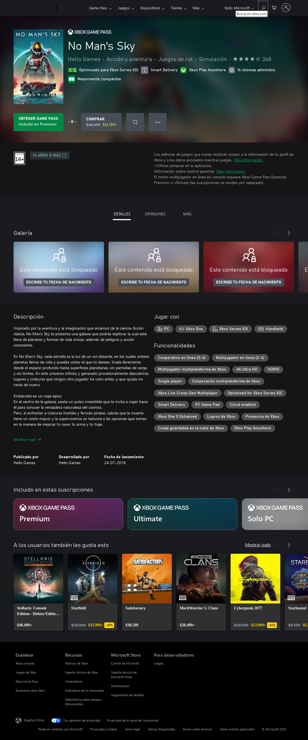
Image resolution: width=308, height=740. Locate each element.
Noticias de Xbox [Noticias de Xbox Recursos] (76, 663)
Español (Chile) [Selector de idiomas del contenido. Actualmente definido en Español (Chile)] (34, 720)
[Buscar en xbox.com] (263, 7)
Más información (248, 160)
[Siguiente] (288, 233)
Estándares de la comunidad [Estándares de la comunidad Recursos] (84, 690)
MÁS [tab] (187, 214)
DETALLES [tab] (122, 214)
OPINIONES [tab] (155, 214)
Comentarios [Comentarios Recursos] (74, 681)
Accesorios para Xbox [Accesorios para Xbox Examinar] (30, 690)
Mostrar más (27, 439)
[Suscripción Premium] (68, 514)
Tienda (176, 7)
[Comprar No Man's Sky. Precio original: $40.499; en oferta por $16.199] (101, 122)
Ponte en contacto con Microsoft (60, 729)
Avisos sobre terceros (197, 729)
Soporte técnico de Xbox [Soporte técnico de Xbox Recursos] (81, 672)
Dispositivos (150, 7)
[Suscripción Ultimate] (182, 514)
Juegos (124, 7)
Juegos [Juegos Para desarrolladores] (158, 663)
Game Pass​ (98, 7)
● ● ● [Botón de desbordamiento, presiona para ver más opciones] (157, 122)
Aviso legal (132, 729)
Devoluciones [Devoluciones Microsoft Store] (120, 686)
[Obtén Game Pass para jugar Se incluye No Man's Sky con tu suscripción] (38, 122)
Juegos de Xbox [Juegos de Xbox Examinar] (26, 672)
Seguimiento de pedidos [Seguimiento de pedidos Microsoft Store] (127, 695)
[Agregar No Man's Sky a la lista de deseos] (135, 122)
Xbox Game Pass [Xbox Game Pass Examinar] (27, 681)
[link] (38, 592)
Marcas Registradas (161, 729)
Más (196, 7)
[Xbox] (72, 8)
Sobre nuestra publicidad (237, 729)
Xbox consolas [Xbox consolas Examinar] (25, 663)
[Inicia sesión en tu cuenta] (286, 7)
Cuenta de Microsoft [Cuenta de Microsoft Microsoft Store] (125, 663)
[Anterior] (277, 233)
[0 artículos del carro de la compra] (274, 7)
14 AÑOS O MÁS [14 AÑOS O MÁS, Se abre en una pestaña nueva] (50, 155)
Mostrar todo (258, 545)
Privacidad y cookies (104, 729)
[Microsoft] (35, 8)
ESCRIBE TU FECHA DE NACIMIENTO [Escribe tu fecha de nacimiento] (58, 282)
